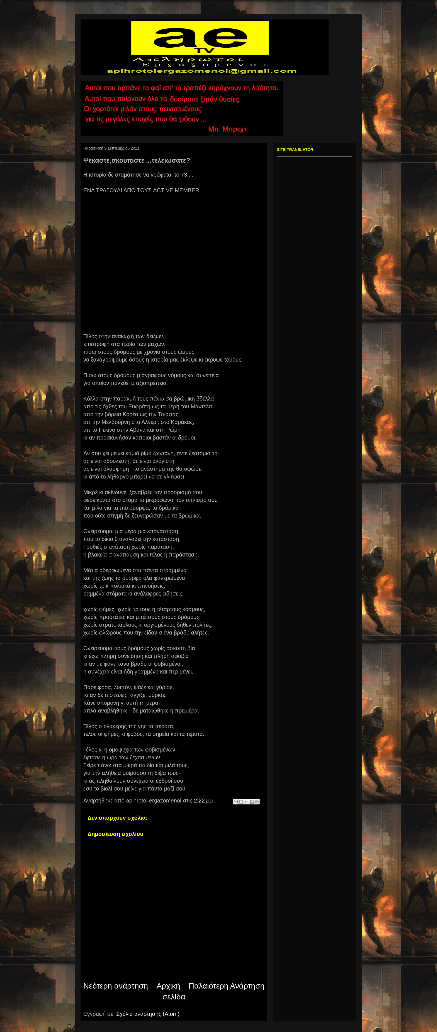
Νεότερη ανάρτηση (115, 986)
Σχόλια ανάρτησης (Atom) (147, 1014)
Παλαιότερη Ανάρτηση (226, 986)
